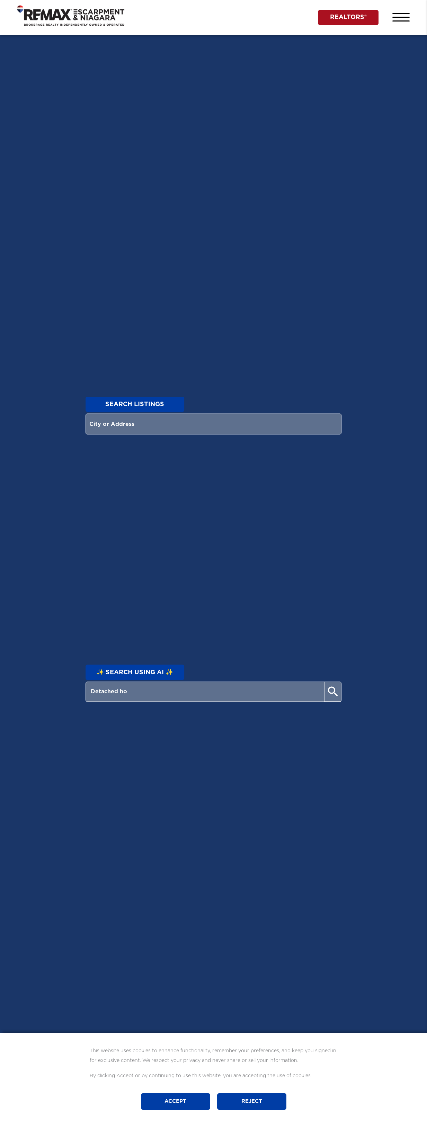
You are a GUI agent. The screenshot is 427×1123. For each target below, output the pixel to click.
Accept (175, 1101)
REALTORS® (348, 17)
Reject (251, 1101)
